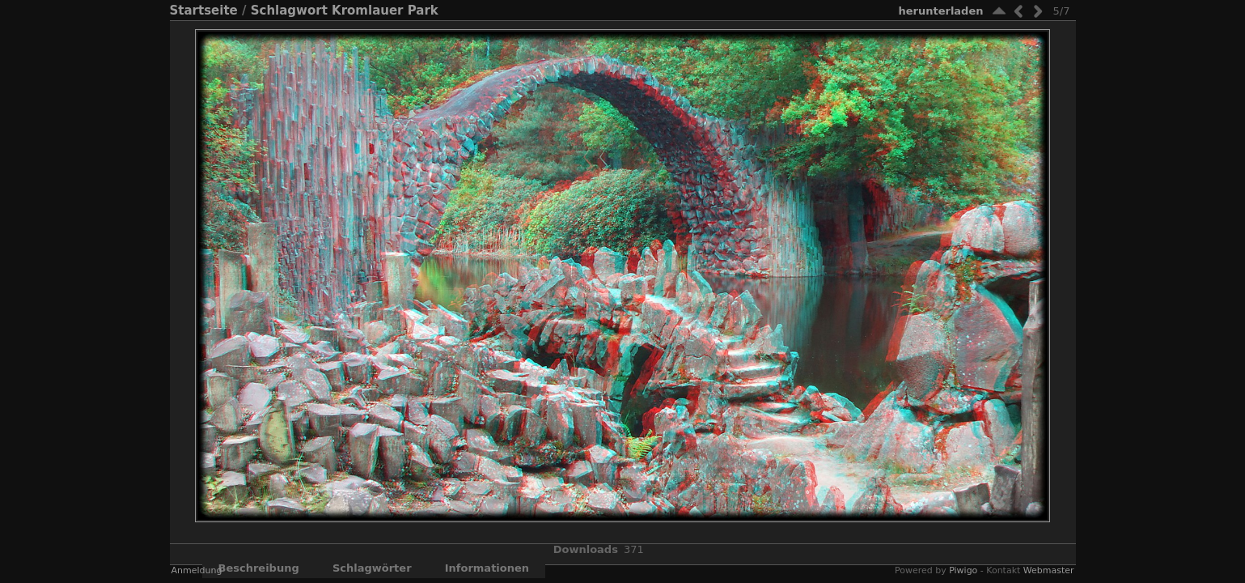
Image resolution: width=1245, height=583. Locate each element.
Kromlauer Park (385, 10)
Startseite (204, 10)
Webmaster (1048, 570)
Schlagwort (289, 10)
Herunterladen (940, 11)
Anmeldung (197, 570)
